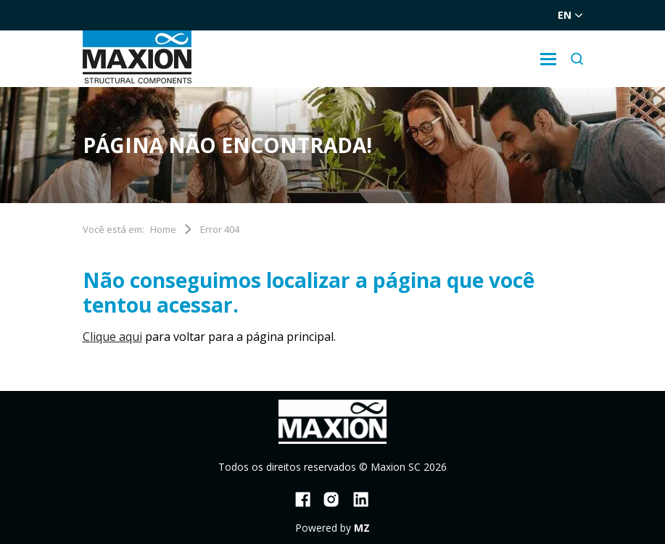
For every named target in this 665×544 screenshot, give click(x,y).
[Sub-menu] (548, 59)
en (570, 15)
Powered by (332, 528)
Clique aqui (112, 337)
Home (163, 229)
